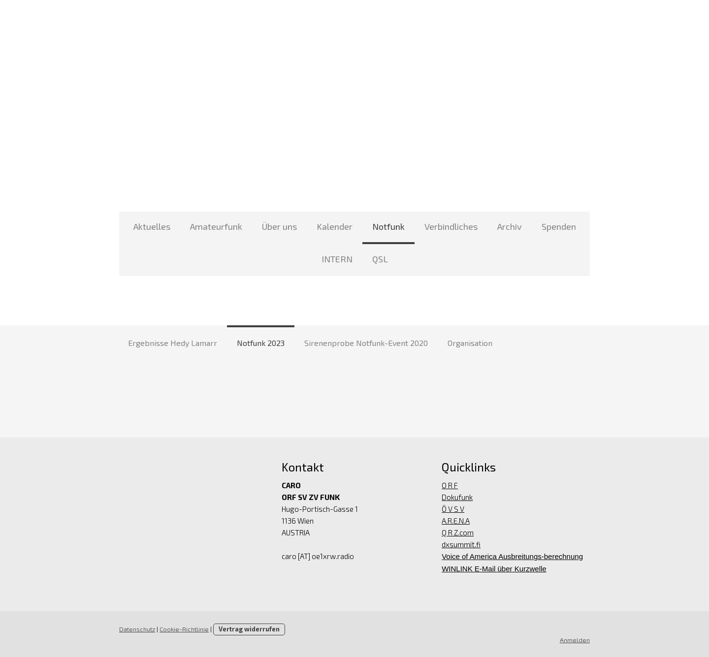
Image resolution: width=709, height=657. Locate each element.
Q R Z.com (458, 532)
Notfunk (388, 226)
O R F (450, 485)
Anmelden (576, 640)
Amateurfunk (216, 226)
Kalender (335, 226)
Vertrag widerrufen (248, 629)
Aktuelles (151, 226)
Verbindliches (451, 226)
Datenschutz (136, 629)
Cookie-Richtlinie (183, 629)
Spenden (559, 226)
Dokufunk (457, 497)
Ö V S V (453, 508)
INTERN (337, 258)
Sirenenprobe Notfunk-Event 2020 (366, 342)
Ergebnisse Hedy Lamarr (172, 342)
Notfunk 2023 (261, 342)
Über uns (279, 226)
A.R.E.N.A (456, 520)
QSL (380, 258)
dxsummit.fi (461, 544)
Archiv (509, 226)
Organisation (470, 342)
